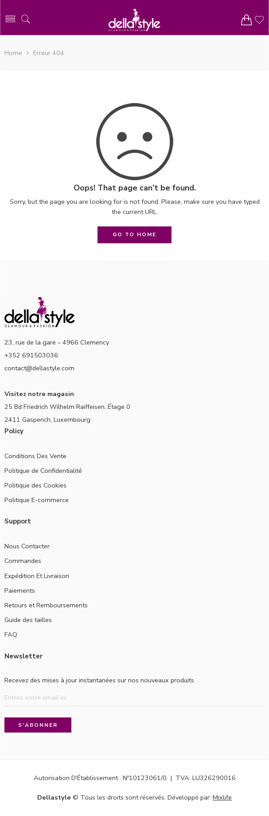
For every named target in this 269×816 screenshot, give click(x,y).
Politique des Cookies (35, 485)
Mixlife (222, 797)
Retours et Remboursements (46, 605)
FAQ (10, 634)
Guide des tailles (28, 619)
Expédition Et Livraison (36, 575)
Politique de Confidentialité (43, 470)
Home (13, 52)
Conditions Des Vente (35, 456)
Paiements (19, 590)
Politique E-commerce (36, 499)
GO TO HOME (134, 234)
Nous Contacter (27, 546)
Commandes (22, 560)
